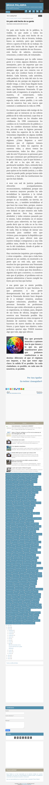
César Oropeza (29, 521)
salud (15, 515)
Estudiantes (14, 555)
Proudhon (28, 594)
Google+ (33, 11)
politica (19, 489)
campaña (8, 489)
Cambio (23, 518)
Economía (14, 476)
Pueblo (7, 531)
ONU (26, 589)
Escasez (26, 505)
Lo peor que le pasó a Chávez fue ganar (21, 467)
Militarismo (32, 583)
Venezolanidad (20, 497)
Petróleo (16, 591)
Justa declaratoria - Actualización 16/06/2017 (22, 426)
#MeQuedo (11, 648)
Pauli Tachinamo (37, 589)
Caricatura (26, 502)
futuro (25, 615)
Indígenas (37, 562)
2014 (9, 655)
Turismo (21, 609)
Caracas (21, 544)
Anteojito (15, 539)
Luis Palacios (33, 575)
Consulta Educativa (35, 547)
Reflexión (14, 531)
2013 (9, 656)
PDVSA (37, 526)
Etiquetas (24, 423)
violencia (17, 500)
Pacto (30, 589)
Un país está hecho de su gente (20, 21)
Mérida (26, 586)
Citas (32, 502)
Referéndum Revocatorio (11, 513)
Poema (35, 528)
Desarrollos (25, 549)
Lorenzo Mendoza (24, 575)
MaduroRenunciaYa (15, 578)
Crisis (28, 479)
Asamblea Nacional (10, 518)
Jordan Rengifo (29, 507)
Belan (33, 541)
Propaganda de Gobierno (11, 594)
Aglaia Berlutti (31, 500)
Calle (14, 502)
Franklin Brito (9, 557)
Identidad (18, 562)
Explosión (21, 555)
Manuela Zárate (25, 578)
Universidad (24, 531)
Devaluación (8, 505)
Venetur (27, 609)
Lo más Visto (12, 423)
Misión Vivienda (9, 586)
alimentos (37, 612)
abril (10, 643)
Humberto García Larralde (11, 481)
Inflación (27, 487)
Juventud (14, 573)
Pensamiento (9, 591)
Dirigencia (8, 552)
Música (25, 494)
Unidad (15, 484)
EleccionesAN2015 (18, 505)
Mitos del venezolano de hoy (15, 644)
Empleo (7, 555)
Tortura (7, 609)
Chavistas (29, 518)
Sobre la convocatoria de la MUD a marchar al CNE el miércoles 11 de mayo (25, 461)
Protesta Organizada (10, 497)
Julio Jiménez (16, 473)
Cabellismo (14, 544)
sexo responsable (19, 620)
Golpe (7, 560)
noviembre (11, 631)
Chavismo (37, 489)
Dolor (14, 552)
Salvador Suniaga (35, 487)
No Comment (25, 23)
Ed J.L (26, 523)
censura (12, 615)
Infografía (8, 565)
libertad (7, 617)
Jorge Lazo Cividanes (10, 510)
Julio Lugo (8, 479)
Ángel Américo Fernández (27, 622)
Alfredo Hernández (27, 515)
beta (7, 615)
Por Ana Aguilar (34, 377)
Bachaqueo (27, 541)
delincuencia (19, 615)
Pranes (26, 591)
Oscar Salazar (28, 510)
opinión (17, 617)
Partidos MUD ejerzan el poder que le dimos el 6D (24, 452)
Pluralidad (29, 528)
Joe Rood (39, 568)
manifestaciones (9, 534)
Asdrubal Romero (23, 539)
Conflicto (37, 502)
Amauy (7, 536)
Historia (27, 560)
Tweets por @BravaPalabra (12, 663)
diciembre (11, 630)
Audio (7, 541)
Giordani (35, 557)
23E (21, 534)
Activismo (34, 476)
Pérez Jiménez (36, 594)
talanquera (36, 620)
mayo (10, 641)
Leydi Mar (38, 573)
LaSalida (27, 573)
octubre (10, 633)
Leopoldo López (21, 526)
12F (24, 489)
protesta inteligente (32, 617)
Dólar (28, 492)
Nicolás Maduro (30, 526)
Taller (39, 607)
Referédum (36, 596)
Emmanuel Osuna (10, 487)
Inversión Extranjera (25, 565)
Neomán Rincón (18, 589)
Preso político (33, 591)
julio (10, 638)
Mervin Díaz (8, 583)
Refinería (8, 599)
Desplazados (33, 549)
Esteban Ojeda (34, 523)
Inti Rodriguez (15, 565)
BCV (18, 518)
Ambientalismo (15, 536)
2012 (9, 658)
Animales (35, 536)
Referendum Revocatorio (26, 596)
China (35, 544)
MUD (21, 481)
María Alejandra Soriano (11, 581)
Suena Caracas (32, 607)
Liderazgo (8, 575)
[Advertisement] (24, 407)
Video (14, 479)
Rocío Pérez (13, 604)
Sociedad (24, 607)
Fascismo (33, 479)
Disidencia (24, 473)
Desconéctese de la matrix (18, 439)
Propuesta (21, 594)
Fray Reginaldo (17, 557)
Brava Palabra (16, 5)
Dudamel (26, 552)
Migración (16, 583)
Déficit (31, 552)
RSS (37, 11)
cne (37, 513)
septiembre (11, 635)
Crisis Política (17, 549)
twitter (16, 534)
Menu (41, 1)
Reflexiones (21, 513)
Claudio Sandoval (9, 547)
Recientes (41, 11)
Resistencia (35, 599)
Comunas (18, 547)
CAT (38, 541)
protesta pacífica (9, 620)
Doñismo (19, 552)
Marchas (19, 494)
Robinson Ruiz (34, 602)
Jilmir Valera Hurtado (10, 494)
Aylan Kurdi (13, 541)
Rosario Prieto (22, 604)
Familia (32, 505)
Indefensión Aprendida (27, 562)
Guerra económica (19, 507)
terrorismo (8, 622)
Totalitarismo (14, 609)
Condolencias (25, 547)
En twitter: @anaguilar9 (31, 381)
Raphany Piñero (15, 596)
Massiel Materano (31, 581)
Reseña (21, 599)
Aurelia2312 (30, 489)
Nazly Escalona (9, 589)
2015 (9, 628)
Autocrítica (8, 502)
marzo (10, 650)
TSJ (19, 531)
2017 (9, 625)
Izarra (33, 565)
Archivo (37, 423)
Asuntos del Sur (33, 539)
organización (8, 515)
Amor (21, 536)
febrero (10, 651)
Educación (34, 492)
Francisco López (19, 487)
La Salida (21, 573)
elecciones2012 (29, 497)
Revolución (8, 602)
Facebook (26, 11)
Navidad (32, 586)
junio (10, 640)
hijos (30, 615)
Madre (7, 578)
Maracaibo (33, 578)
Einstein (37, 552)
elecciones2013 (22, 484)
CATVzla (8, 544)
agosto (10, 636)
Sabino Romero (9, 607)
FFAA (7, 526)
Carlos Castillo (29, 544)
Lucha (7, 476)
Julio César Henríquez (31, 570)
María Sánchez (22, 581)
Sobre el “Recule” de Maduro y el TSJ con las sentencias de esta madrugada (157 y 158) (26, 433)
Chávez (7, 492)
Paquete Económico (15, 528)
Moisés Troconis (18, 586)
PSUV (7, 528)
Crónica (21, 521)
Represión (14, 599)
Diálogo (30, 484)
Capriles (19, 502)
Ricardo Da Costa (17, 602)
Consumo (8, 521)
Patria (23, 528)
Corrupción (15, 521)
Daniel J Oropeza (9, 523)
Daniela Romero (19, 523)
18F (20, 515)
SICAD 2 (38, 604)
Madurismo (20, 510)
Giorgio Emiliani (9, 507)
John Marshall (9, 570)
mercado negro (9, 500)
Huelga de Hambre (10, 562)
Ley (32, 573)
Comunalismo (37, 518)
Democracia (22, 492)
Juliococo (8, 573)
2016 (9, 627)
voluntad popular (16, 622)
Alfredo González (36, 534)
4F (29, 534)
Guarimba (13, 526)
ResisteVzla (27, 599)
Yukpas (30, 612)
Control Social (9, 549)
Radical (7, 596)
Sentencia (17, 607)
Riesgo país (25, 602)
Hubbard (33, 560)
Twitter (29, 11)
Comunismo (14, 492)
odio (13, 617)
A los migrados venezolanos (18, 446)
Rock (7, 604)
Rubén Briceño (30, 604)
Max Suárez (8, 484)
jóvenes (35, 615)
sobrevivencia (28, 620)
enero (10, 653)
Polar (21, 591)
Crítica (31, 473)
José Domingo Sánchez (19, 570)
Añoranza (20, 541)
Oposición (31, 494)
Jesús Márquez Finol (20, 568)
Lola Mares (15, 575)
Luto (39, 575)
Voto (28, 513)
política (37, 473)
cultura (14, 489)
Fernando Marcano (30, 555)
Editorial (21, 476)
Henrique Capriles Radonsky (17, 560)
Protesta (27, 476)
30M (26, 534)
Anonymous (8, 539)
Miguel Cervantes (24, 583)
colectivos (32, 531)
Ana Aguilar (27, 536)
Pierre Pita (26, 481)
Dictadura (33, 481)
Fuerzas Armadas (27, 557)
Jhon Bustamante (30, 568)
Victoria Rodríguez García (11, 612)
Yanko (32, 513)
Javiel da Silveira (9, 568)
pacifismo (24, 617)
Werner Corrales (22, 612)
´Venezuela (23, 500)
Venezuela (8, 473)
